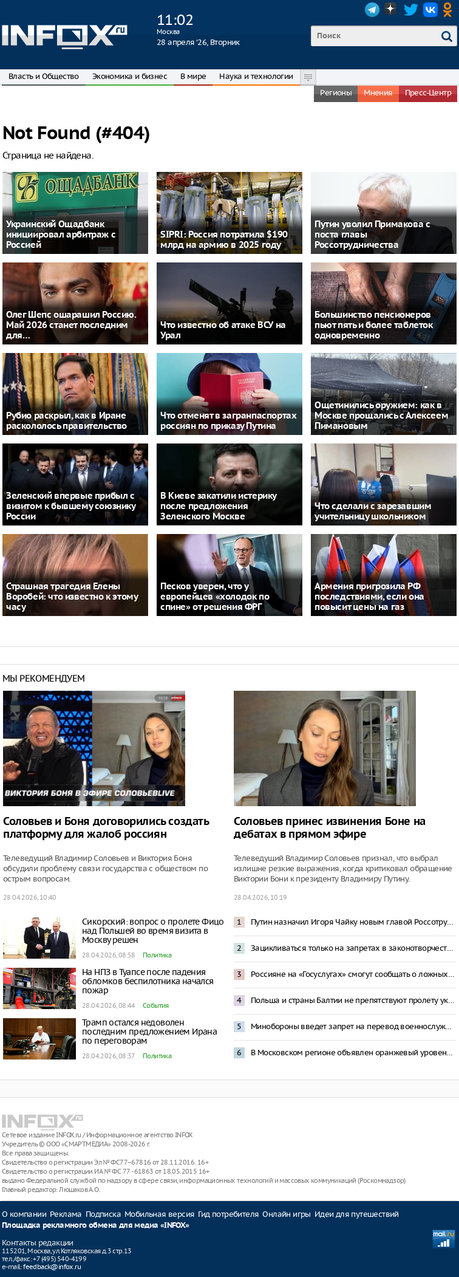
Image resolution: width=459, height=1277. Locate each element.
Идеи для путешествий (356, 1214)
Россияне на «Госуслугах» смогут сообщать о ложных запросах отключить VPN (353, 974)
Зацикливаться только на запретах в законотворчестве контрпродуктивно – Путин (353, 948)
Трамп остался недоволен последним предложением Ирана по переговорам (149, 1031)
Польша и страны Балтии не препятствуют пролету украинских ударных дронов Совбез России (353, 1000)
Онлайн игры (286, 1214)
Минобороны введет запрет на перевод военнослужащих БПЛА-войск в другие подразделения (353, 1026)
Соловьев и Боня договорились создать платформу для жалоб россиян (106, 828)
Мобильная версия (159, 1214)
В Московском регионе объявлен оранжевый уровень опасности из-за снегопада (353, 1052)
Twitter (411, 9)
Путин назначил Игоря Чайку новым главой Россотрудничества (353, 921)
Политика (157, 955)
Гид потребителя (228, 1214)
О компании (24, 1214)
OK (450, 9)
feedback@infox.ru (52, 1266)
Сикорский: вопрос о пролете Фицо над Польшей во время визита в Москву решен (153, 930)
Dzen (391, 9)
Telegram (372, 9)
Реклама (66, 1214)
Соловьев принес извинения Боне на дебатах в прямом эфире (330, 828)
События (156, 1005)
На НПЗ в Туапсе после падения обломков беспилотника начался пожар (148, 981)
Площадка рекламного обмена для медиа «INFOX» (95, 1225)
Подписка (103, 1214)
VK (430, 9)
